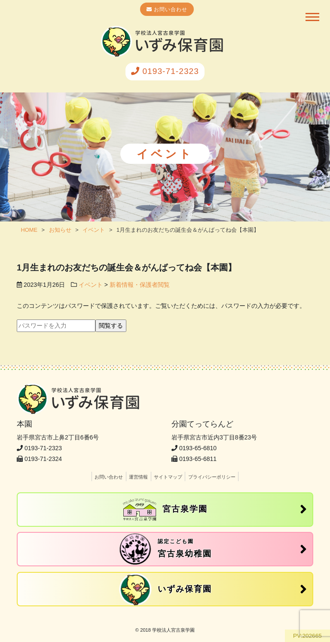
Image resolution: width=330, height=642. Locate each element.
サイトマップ (168, 476)
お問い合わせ (169, 9)
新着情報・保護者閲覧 (140, 284)
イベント (91, 284)
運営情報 (138, 476)
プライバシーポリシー (211, 476)
